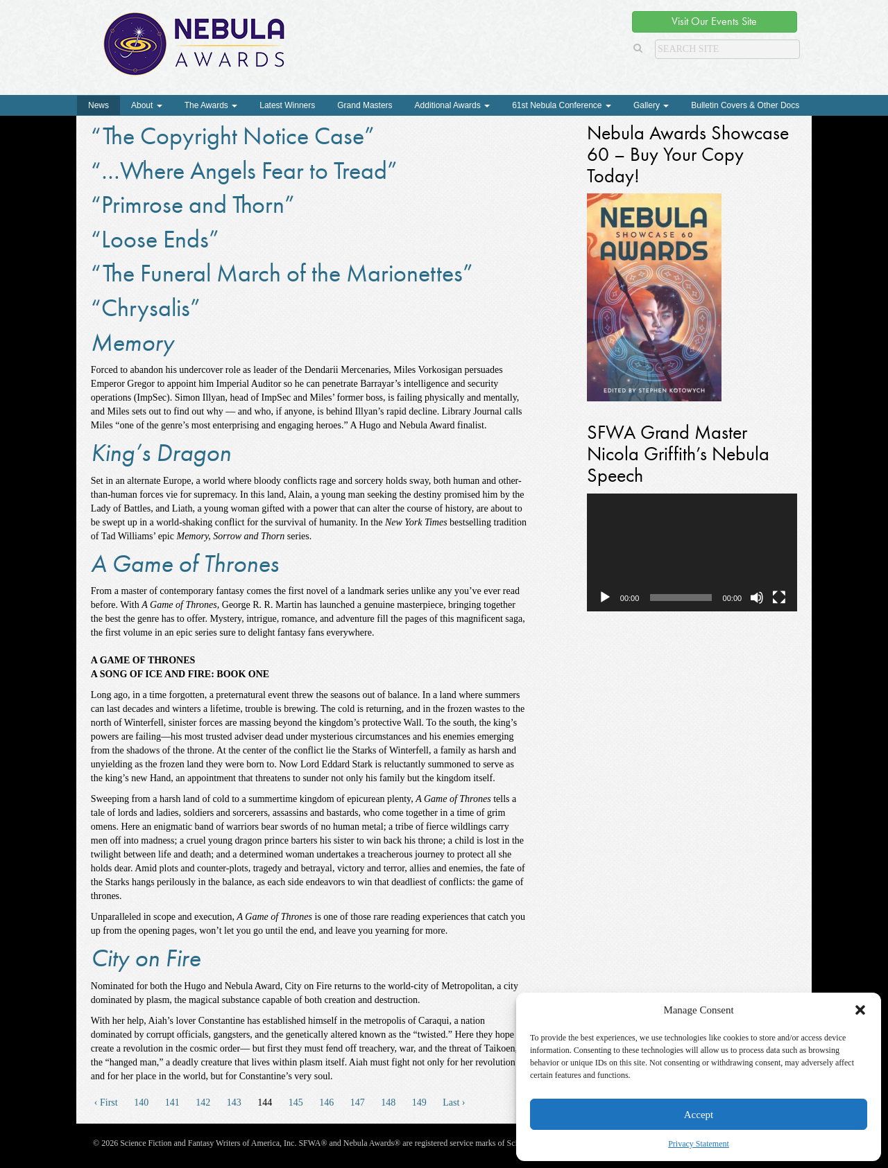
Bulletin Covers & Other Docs (745, 105)
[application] (692, 553)
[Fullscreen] (779, 597)
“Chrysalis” (145, 308)
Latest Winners (287, 105)
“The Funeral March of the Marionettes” (282, 273)
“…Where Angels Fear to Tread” (244, 170)
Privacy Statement (698, 1144)
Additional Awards (452, 105)
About (146, 105)
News (98, 105)
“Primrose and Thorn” (193, 204)
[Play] (605, 597)
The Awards (211, 105)
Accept (698, 1114)
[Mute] (757, 597)
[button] (860, 1010)
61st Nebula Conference (561, 105)
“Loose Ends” (155, 239)
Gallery (651, 105)
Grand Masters (364, 105)
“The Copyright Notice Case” (233, 136)
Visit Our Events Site (714, 21)
